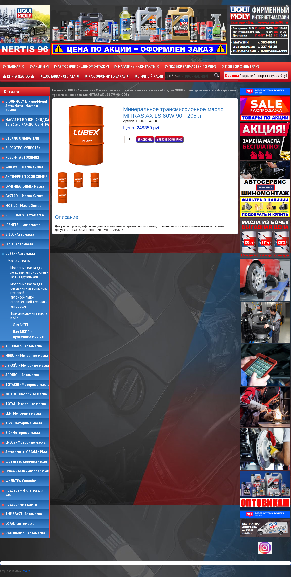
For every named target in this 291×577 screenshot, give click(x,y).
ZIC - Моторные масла (22, 432)
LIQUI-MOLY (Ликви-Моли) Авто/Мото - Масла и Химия (26, 105)
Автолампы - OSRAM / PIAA (26, 452)
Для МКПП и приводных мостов (28, 334)
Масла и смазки (19, 260)
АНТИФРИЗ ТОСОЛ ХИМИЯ (26, 176)
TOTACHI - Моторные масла (27, 384)
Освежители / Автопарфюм (27, 471)
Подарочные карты (21, 504)
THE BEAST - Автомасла (23, 514)
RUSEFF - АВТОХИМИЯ (22, 157)
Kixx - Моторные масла (23, 423)
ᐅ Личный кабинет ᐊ (153, 76)
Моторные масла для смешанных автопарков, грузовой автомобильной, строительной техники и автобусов (28, 295)
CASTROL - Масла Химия (24, 196)
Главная (58, 90)
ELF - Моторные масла (23, 413)
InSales (26, 571)
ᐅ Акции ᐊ (39, 66)
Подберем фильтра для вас (24, 492)
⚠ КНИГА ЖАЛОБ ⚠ (18, 76)
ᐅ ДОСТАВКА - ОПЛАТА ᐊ (59, 76)
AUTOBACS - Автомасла (23, 346)
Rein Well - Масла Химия (24, 167)
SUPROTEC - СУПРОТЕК (23, 148)
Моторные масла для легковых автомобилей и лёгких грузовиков (29, 272)
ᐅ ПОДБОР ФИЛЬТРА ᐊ (240, 66)
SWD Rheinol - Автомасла (25, 533)
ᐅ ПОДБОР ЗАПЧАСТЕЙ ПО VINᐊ (190, 66)
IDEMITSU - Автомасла (22, 225)
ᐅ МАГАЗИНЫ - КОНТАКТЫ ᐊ (136, 66)
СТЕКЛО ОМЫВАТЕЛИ (22, 138)
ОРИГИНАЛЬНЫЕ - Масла (24, 186)
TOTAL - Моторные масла (25, 404)
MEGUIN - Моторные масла (26, 355)
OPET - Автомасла (19, 244)
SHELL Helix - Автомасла (24, 215)
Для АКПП (20, 325)
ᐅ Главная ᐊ (13, 66)
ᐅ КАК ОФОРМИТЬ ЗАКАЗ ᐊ (107, 76)
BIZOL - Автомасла (19, 234)
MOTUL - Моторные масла (26, 394)
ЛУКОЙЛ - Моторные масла (27, 365)
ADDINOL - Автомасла (22, 375)
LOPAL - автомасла (20, 523)
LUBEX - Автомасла (20, 253)
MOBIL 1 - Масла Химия (23, 205)
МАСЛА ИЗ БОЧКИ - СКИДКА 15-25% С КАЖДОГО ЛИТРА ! (27, 124)
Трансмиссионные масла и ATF (28, 315)
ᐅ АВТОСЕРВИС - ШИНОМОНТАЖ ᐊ (81, 66)
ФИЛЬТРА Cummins (20, 481)
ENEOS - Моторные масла (25, 442)
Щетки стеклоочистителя (26, 461)
